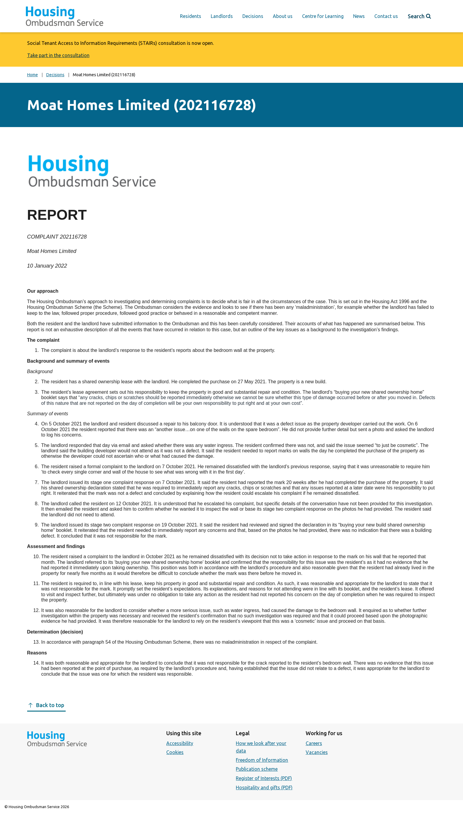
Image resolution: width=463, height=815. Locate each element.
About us (283, 16)
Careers (314, 743)
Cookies (175, 752)
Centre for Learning (323, 16)
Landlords (222, 16)
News (359, 16)
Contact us (386, 16)
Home (32, 74)
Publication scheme (257, 769)
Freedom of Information (262, 760)
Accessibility (179, 743)
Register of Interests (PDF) (264, 778)
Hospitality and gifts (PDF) (264, 787)
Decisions (252, 16)
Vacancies (317, 752)
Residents (190, 16)
